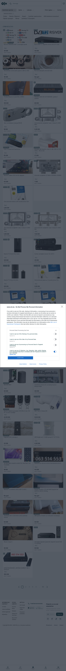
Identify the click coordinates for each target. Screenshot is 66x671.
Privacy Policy (43, 364)
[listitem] (33, 330)
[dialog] (33, 335)
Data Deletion (23, 364)
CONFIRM (20, 357)
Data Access (32, 364)
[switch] (55, 334)
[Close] (62, 307)
